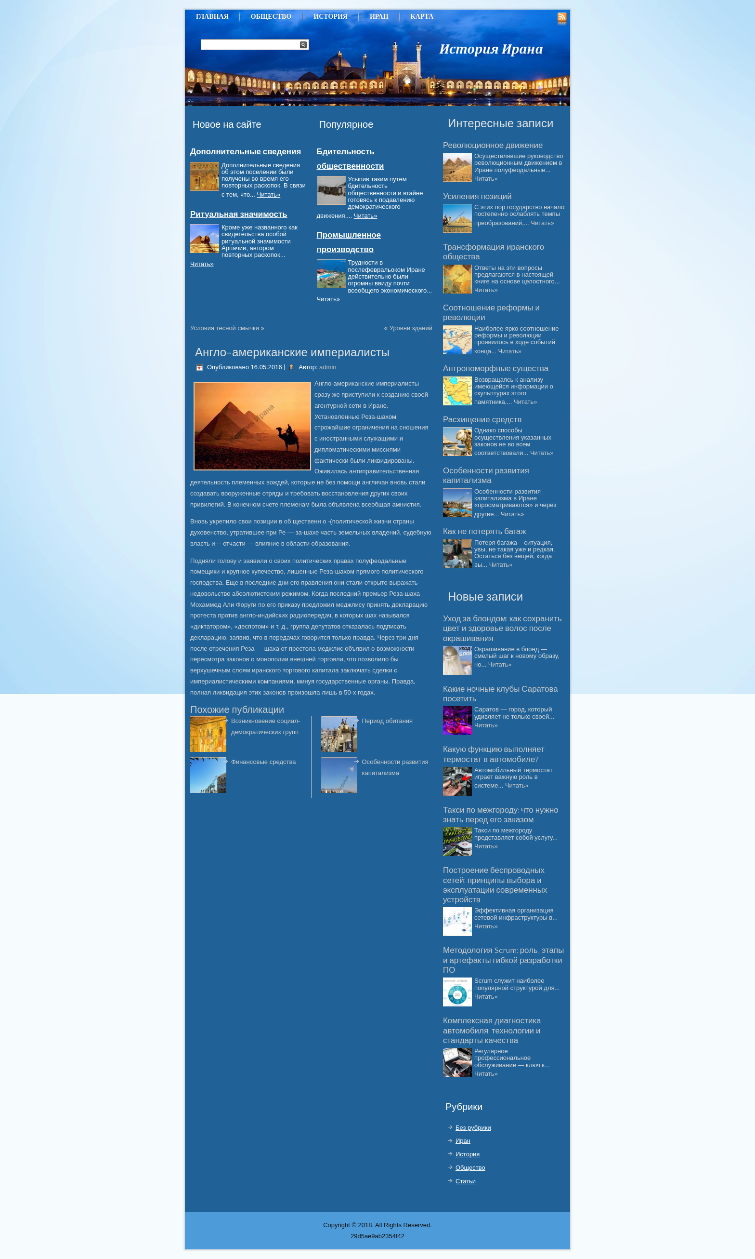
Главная (212, 16)
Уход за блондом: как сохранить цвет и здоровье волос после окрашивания (502, 629)
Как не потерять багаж (484, 531)
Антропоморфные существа (495, 368)
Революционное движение (493, 145)
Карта (422, 16)
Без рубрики (473, 1127)
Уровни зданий (411, 328)
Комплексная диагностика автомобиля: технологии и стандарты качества (492, 1031)
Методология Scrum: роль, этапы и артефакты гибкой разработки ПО (503, 960)
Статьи (466, 1181)
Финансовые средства (263, 761)
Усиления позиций (477, 196)
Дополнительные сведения (245, 151)
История (330, 16)
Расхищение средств (482, 419)
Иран (379, 16)
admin (327, 367)
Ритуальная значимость (238, 214)
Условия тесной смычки (224, 328)
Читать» (269, 194)
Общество (271, 16)
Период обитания (387, 720)
